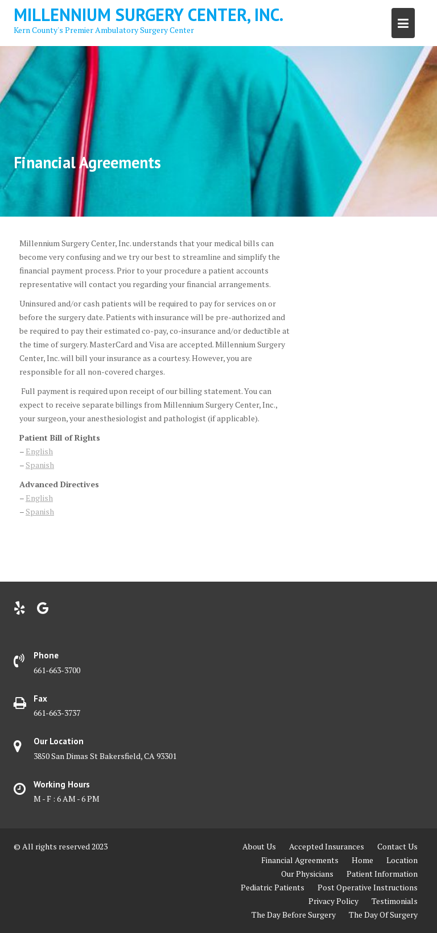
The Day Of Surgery (383, 914)
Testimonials (395, 900)
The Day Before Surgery (294, 914)
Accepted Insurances (326, 846)
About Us (259, 846)
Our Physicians (307, 873)
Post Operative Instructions (368, 887)
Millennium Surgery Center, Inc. (148, 14)
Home (362, 860)
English (39, 451)
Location (402, 860)
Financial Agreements (300, 860)
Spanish (40, 511)
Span (35, 464)
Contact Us (397, 846)
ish (49, 464)
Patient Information (382, 873)
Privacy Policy (333, 900)
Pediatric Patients (272, 887)
